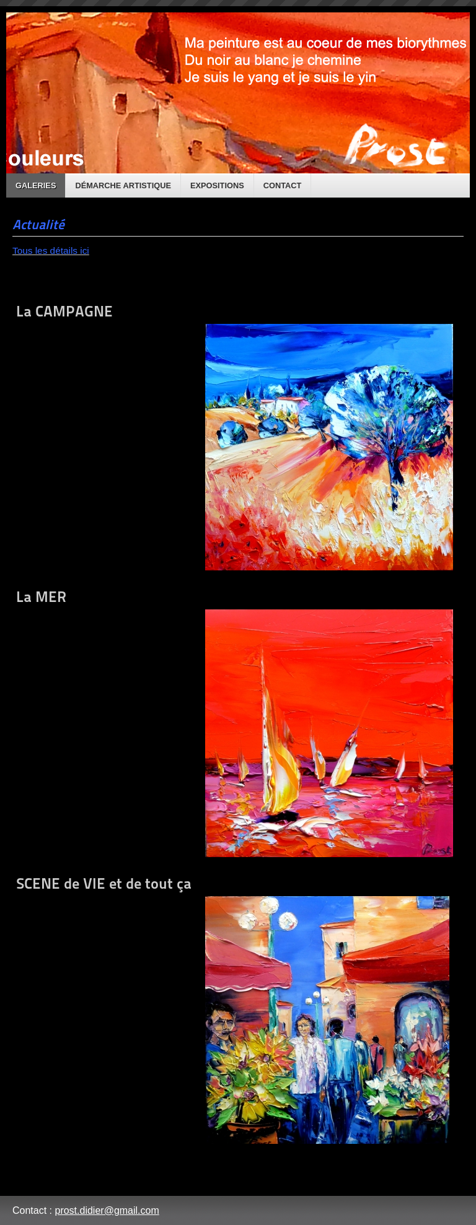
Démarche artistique (123, 185)
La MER (234, 722)
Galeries (35, 185)
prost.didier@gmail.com (107, 1210)
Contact (282, 185)
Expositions (217, 185)
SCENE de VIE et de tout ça (232, 1009)
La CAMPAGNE (234, 436)
